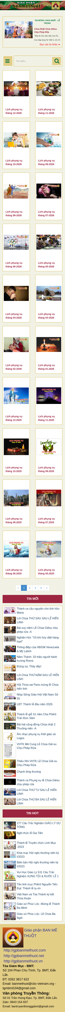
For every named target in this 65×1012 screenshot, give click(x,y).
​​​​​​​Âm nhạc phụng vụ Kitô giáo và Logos (36, 736)
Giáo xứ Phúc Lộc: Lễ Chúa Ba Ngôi (36, 915)
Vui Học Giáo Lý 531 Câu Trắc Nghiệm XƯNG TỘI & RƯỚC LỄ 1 (38, 874)
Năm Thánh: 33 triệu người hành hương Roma (37, 658)
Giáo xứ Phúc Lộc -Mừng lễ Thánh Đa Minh (38, 905)
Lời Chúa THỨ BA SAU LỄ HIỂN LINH (36, 801)
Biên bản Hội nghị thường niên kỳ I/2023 (37, 864)
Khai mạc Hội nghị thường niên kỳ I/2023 (38, 854)
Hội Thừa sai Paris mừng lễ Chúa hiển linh (37, 686)
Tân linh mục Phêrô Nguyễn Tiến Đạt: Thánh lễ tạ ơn (37, 886)
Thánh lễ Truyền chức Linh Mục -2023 (36, 844)
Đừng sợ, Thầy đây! (29, 666)
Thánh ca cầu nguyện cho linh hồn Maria (38, 610)
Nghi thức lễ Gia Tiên (30, 833)
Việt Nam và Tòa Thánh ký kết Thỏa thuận (35, 896)
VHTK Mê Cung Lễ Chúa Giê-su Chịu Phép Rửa (37, 746)
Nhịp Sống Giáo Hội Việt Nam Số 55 (37, 696)
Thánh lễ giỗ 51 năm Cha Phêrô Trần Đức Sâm (36, 716)
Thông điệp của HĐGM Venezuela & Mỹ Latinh (38, 649)
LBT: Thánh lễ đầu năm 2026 (34, 704)
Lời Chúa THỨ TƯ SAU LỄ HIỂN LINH (37, 792)
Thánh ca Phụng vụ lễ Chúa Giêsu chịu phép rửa (38, 782)
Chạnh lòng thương (29, 771)
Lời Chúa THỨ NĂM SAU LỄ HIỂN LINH (38, 677)
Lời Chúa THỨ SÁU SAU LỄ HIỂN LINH (38, 620)
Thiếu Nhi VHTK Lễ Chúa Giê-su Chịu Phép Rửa (37, 763)
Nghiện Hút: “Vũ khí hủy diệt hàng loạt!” (38, 639)
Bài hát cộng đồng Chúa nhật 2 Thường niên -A (36, 726)
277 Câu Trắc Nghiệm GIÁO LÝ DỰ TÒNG (38, 825)
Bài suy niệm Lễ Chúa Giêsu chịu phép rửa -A (37, 629)
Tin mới (32, 598)
